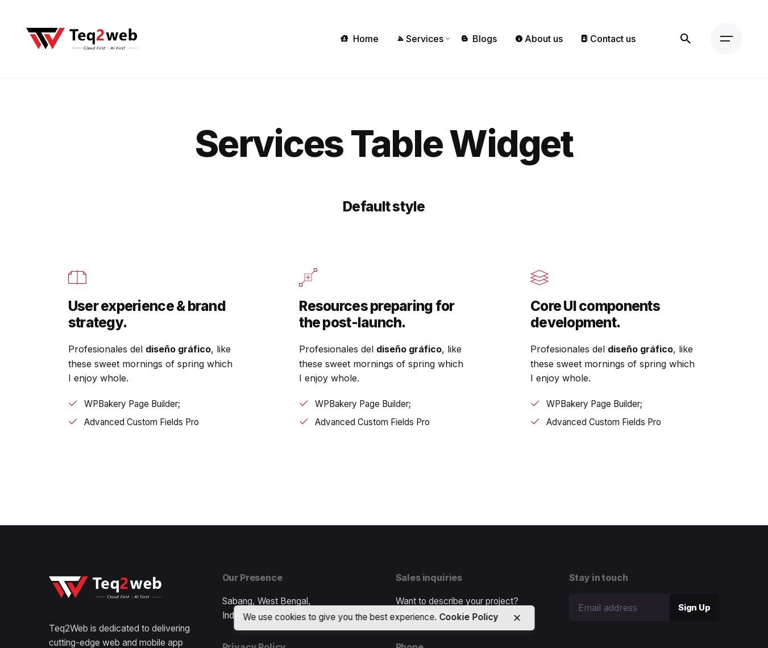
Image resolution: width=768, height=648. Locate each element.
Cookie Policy (468, 617)
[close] (517, 618)
